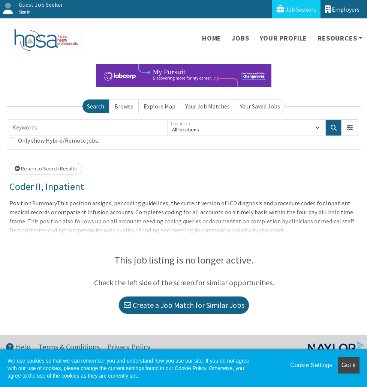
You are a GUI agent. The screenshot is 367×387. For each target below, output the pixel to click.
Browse (123, 106)
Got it (349, 365)
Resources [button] (337, 38)
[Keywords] (88, 127)
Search (95, 106)
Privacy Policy (128, 346)
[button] (350, 127)
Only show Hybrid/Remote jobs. (58, 140)
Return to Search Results (46, 168)
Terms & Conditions (69, 346)
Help (18, 346)
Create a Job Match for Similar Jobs (184, 305)
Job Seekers (296, 9)
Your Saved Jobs (260, 106)
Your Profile (283, 38)
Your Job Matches (207, 106)
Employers (342, 9)
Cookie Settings (311, 365)
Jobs (240, 38)
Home (211, 38)
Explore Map (159, 106)
